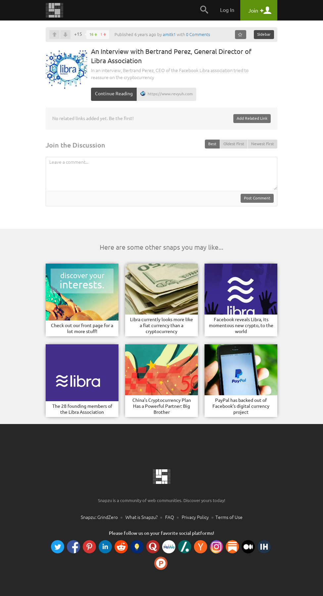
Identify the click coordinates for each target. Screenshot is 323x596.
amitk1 (169, 34)
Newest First (262, 144)
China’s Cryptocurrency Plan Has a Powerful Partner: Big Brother (161, 406)
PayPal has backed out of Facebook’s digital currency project (240, 406)
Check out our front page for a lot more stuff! (82, 328)
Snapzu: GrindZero (99, 517)
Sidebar (264, 34)
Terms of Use (229, 517)
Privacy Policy (195, 517)
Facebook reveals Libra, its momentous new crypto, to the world (241, 325)
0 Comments (198, 34)
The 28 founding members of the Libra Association (82, 409)
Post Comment (257, 198)
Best (212, 144)
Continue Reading (114, 93)
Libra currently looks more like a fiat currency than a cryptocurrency (161, 325)
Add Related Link (252, 118)
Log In (227, 10)
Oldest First (233, 144)
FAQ (169, 517)
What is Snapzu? (141, 517)
